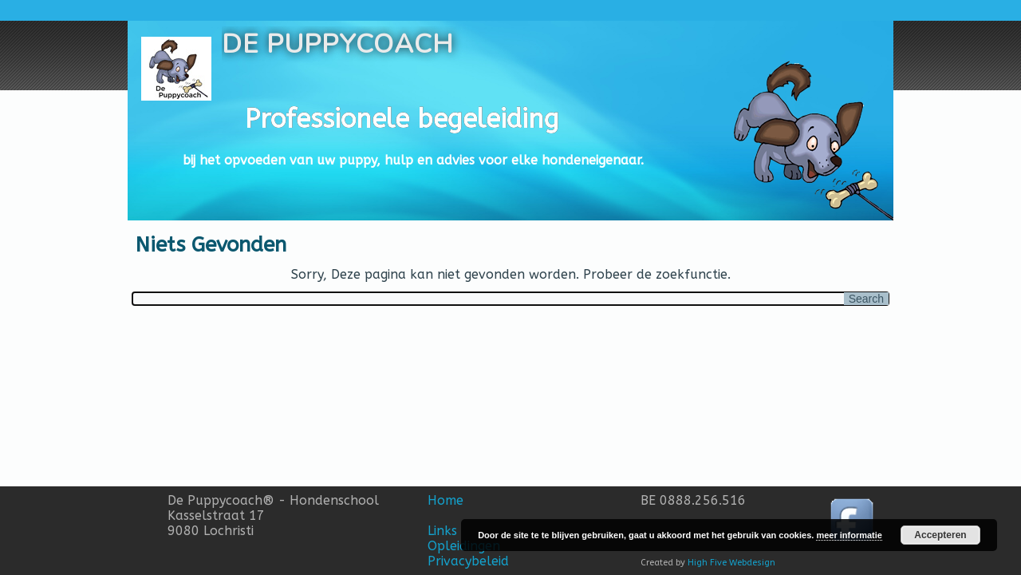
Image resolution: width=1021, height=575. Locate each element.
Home (445, 500)
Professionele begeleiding (402, 119)
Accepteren (940, 535)
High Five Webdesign (731, 562)
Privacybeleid (468, 561)
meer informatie (849, 535)
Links (442, 530)
